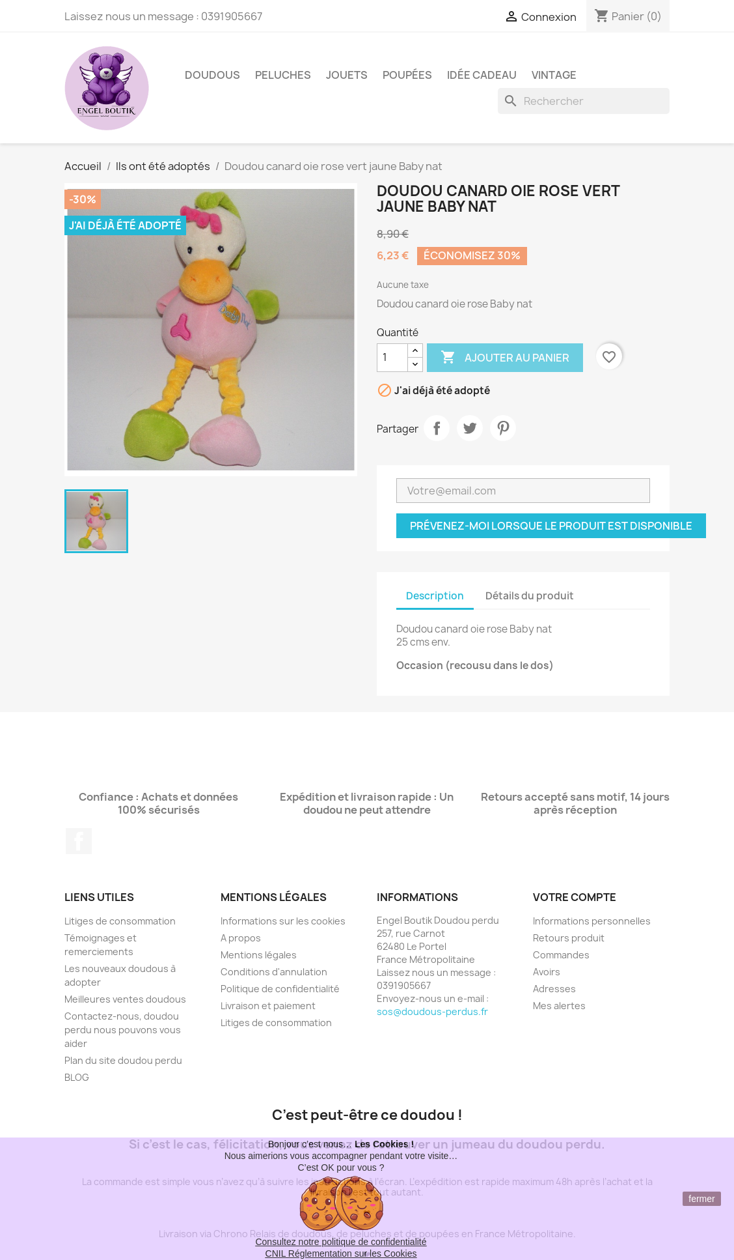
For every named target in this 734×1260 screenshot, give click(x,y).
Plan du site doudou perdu (123, 1060)
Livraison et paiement (268, 1005)
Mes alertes (559, 1005)
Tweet (470, 428)
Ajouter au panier (505, 357)
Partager (437, 428)
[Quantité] (392, 357)
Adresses (554, 988)
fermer (701, 1199)
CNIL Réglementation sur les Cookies (341, 1253)
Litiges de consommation (120, 921)
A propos (241, 938)
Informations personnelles (592, 921)
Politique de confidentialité (280, 988)
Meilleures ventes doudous (125, 999)
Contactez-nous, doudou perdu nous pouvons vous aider (122, 1030)
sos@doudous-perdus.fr (432, 1011)
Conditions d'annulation (274, 972)
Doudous (212, 75)
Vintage (554, 75)
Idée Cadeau (482, 75)
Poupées (407, 75)
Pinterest (503, 428)
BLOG (76, 1077)
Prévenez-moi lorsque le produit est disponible (551, 526)
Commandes (561, 955)
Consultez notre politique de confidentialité (340, 1242)
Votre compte (574, 897)
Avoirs (546, 972)
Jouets (347, 75)
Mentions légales (259, 955)
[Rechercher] (584, 101)
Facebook (79, 841)
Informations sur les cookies (283, 921)
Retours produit (569, 938)
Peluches (283, 75)
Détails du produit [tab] (529, 596)
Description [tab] (435, 596)
